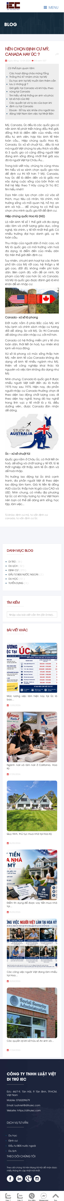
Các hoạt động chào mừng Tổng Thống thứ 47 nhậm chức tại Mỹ (29, 74)
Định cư (13, 1140)
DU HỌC (17, 578)
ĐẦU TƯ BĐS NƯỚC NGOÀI (26, 574)
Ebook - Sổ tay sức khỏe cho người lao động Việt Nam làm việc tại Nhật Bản (31, 111)
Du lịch (13, 1150)
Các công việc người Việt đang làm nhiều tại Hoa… (32, 973)
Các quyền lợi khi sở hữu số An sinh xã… (30, 1040)
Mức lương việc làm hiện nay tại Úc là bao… (32, 697)
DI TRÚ (15, 561)
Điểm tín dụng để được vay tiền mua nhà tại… (32, 904)
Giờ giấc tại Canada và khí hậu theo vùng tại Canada (31, 89)
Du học (13, 1135)
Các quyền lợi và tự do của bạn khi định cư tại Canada (30, 104)
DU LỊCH (16, 565)
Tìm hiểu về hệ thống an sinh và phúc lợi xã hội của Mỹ (31, 97)
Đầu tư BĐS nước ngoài (22, 1145)
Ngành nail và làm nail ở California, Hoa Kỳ (32, 766)
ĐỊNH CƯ (17, 570)
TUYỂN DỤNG (18, 583)
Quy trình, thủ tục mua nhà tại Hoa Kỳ (29, 833)
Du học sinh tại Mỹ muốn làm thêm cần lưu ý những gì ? (32, 82)
